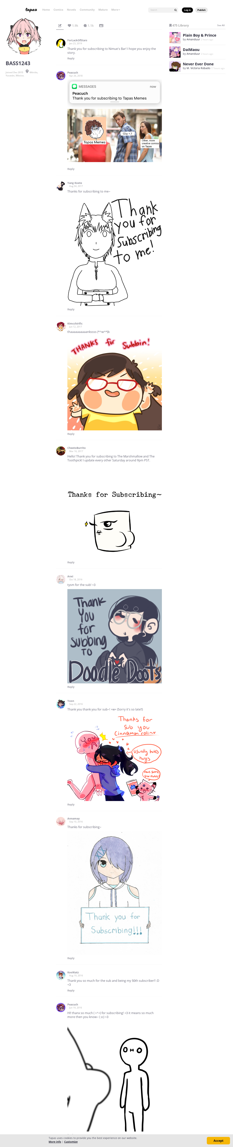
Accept (218, 1141)
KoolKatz (73, 972)
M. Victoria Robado (198, 68)
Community (87, 9)
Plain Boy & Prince (199, 35)
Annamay (73, 818)
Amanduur (193, 39)
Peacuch (72, 72)
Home (46, 9)
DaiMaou (191, 49)
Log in (187, 10)
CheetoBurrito (76, 448)
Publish (201, 10)
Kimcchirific (75, 323)
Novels (71, 9)
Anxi (70, 576)
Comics (58, 9)
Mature (103, 9)
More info (55, 1141)
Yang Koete (74, 183)
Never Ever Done (198, 63)
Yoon (70, 701)
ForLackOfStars (77, 40)
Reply (70, 58)
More (115, 9)
